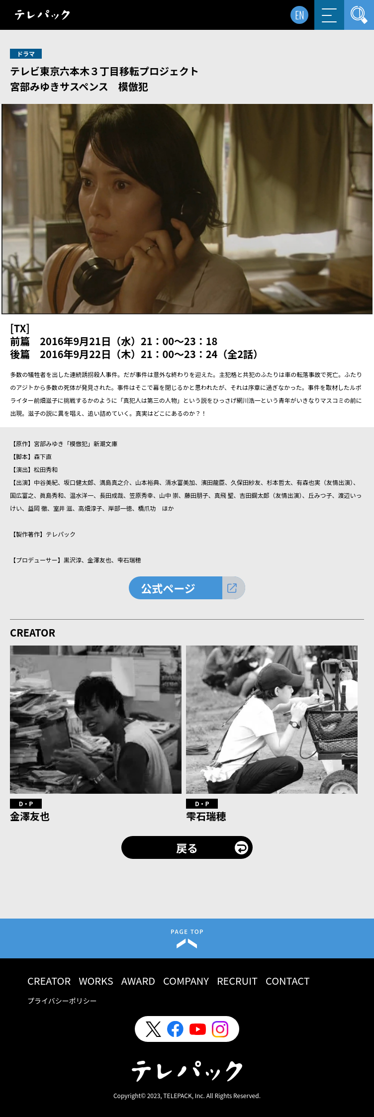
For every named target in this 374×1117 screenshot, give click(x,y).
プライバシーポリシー (62, 1001)
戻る (187, 847)
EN (299, 14)
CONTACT (288, 980)
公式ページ (168, 588)
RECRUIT (237, 980)
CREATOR (49, 980)
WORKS (96, 980)
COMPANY (186, 980)
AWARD (138, 980)
